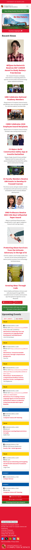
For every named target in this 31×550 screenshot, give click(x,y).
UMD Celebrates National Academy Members (15, 98)
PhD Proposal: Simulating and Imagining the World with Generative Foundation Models (15, 463)
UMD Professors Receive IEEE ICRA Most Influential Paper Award (15, 215)
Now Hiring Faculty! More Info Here (15, 11)
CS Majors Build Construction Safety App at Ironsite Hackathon (15, 151)
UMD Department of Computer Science (12, 6)
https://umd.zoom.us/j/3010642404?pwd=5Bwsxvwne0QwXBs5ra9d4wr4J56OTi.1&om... (15, 371)
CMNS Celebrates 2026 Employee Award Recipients (15, 125)
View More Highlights (15, 31)
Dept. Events (9, 318)
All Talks (19, 318)
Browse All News (8, 302)
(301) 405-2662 (12, 535)
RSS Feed (18, 302)
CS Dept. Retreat (8, 479)
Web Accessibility (5, 541)
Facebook (2, 538)
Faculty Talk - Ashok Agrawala (12, 448)
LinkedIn (14, 538)
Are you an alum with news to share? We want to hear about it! (14, 308)
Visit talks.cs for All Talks (15, 499)
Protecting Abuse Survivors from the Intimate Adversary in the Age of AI (16, 250)
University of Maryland (15, 1)
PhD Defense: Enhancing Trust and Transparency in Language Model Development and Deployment (13, 333)
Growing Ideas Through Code (15, 286)
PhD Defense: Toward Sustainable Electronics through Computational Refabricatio (14, 354)
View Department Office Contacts (9, 522)
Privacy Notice (15, 541)
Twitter (6, 538)
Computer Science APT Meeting (12, 417)
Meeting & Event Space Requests (15, 502)
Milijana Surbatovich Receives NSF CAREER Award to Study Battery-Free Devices (15, 69)
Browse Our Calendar (15, 496)
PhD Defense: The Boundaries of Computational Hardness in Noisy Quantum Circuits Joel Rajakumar (13, 377)
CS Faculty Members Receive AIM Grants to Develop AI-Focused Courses (15, 181)
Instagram (10, 538)
